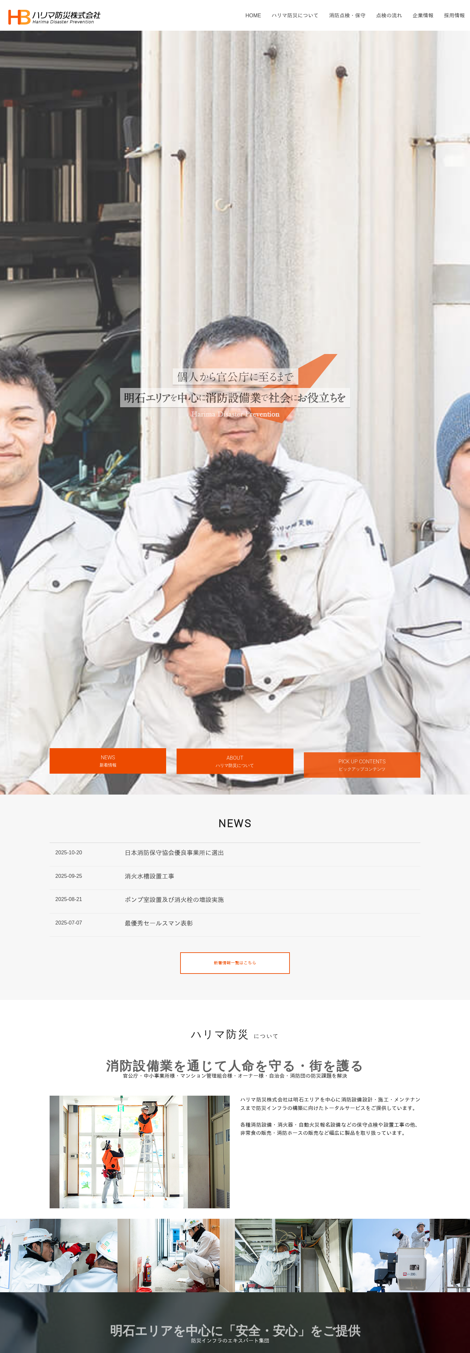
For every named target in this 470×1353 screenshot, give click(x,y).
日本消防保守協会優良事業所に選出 (174, 852)
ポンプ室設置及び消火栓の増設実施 (174, 899)
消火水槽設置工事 (149, 876)
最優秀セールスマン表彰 (159, 923)
